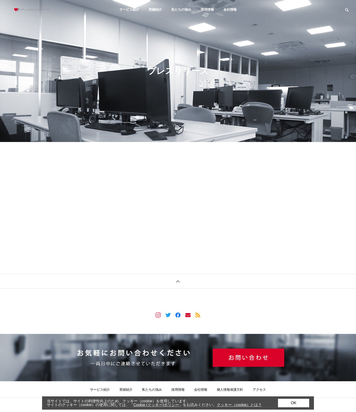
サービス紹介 (129, 9)
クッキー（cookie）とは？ (239, 405)
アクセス (259, 389)
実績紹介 (155, 9)
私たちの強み (181, 9)
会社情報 (230, 9)
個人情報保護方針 (230, 389)
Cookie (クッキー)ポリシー (156, 405)
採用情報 (207, 9)
